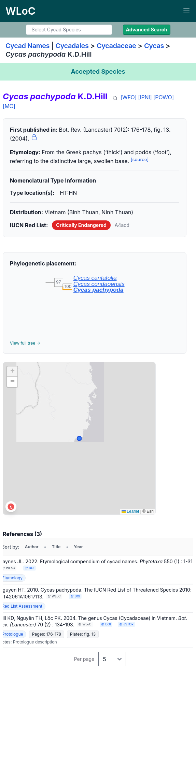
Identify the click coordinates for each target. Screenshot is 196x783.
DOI (29, 568)
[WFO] (129, 97)
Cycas (154, 46)
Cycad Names (27, 46)
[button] (12, 371)
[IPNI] (145, 97)
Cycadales (71, 46)
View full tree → (25, 343)
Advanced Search (146, 29)
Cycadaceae (116, 46)
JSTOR (127, 624)
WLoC (8, 568)
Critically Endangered (81, 225)
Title (56, 546)
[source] (140, 159)
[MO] (9, 106)
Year (78, 546)
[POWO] (163, 97)
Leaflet (130, 511)
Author (32, 546)
